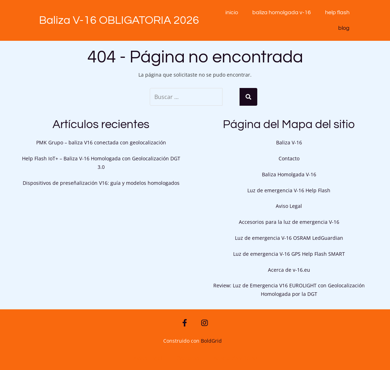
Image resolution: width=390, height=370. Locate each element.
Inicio (231, 12)
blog (344, 28)
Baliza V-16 (289, 142)
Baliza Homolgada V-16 (281, 12)
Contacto (289, 158)
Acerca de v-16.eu (289, 269)
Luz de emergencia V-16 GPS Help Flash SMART (289, 253)
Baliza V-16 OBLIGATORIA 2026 (119, 20)
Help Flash (337, 12)
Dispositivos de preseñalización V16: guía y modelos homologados (101, 183)
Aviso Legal (289, 206)
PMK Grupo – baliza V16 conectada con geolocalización (101, 142)
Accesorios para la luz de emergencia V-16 (289, 222)
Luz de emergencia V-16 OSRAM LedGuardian (289, 237)
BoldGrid (211, 340)
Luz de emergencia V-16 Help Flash (288, 190)
